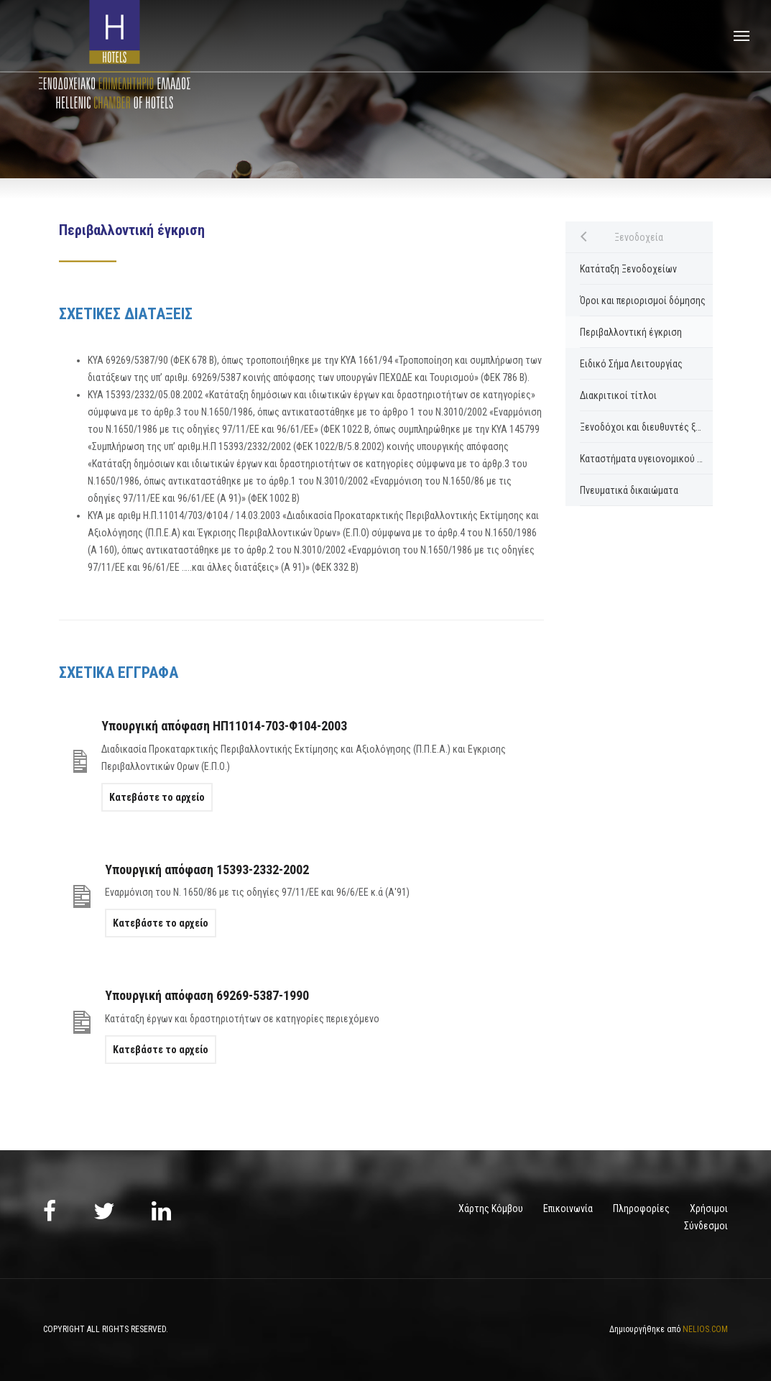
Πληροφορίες (641, 1208)
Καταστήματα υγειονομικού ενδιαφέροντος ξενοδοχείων (646, 458)
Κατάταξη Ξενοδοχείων (628, 269)
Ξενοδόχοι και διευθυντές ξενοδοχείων (646, 427)
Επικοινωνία (568, 1208)
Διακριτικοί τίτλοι (618, 395)
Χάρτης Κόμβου (490, 1208)
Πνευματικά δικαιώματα (629, 490)
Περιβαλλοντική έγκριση (631, 332)
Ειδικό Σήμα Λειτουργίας (631, 364)
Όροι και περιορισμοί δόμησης (643, 300)
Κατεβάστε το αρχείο (157, 797)
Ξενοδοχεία (638, 237)
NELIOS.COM (705, 1329)
